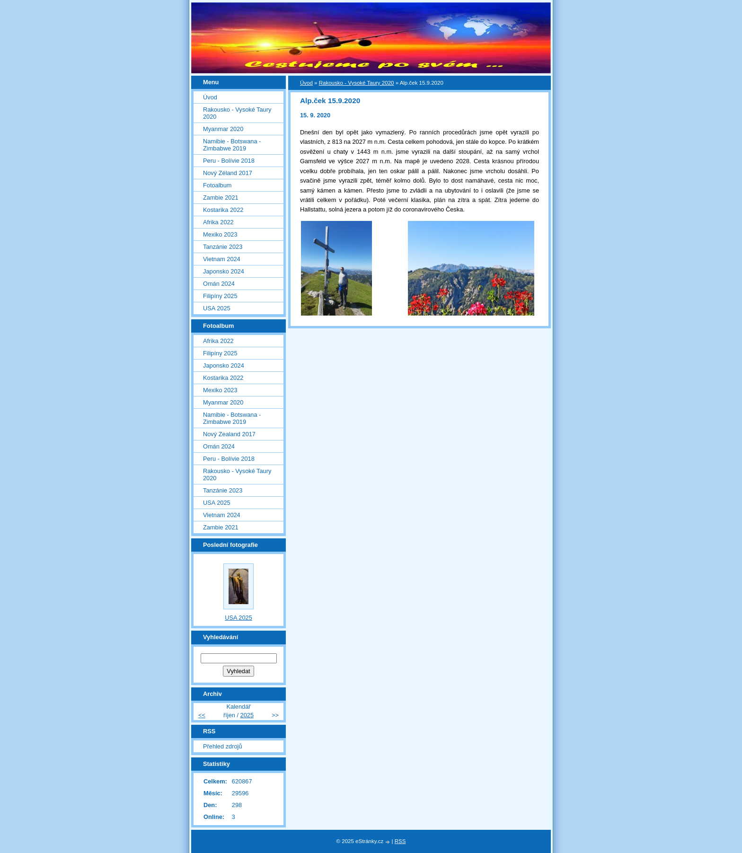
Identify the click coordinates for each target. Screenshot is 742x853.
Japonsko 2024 (223, 271)
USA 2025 (216, 308)
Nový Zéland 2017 (227, 172)
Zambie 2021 (220, 197)
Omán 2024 (219, 283)
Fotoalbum (217, 185)
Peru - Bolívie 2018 (229, 160)
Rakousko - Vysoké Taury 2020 (356, 83)
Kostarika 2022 (223, 209)
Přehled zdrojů (222, 746)
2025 (247, 715)
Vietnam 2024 (221, 259)
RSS (400, 841)
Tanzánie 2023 (222, 246)
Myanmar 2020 (223, 128)
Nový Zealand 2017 (229, 434)
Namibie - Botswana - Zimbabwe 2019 (232, 145)
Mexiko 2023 (220, 234)
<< (201, 715)
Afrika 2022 (218, 222)
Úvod (306, 83)
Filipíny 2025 (220, 295)
